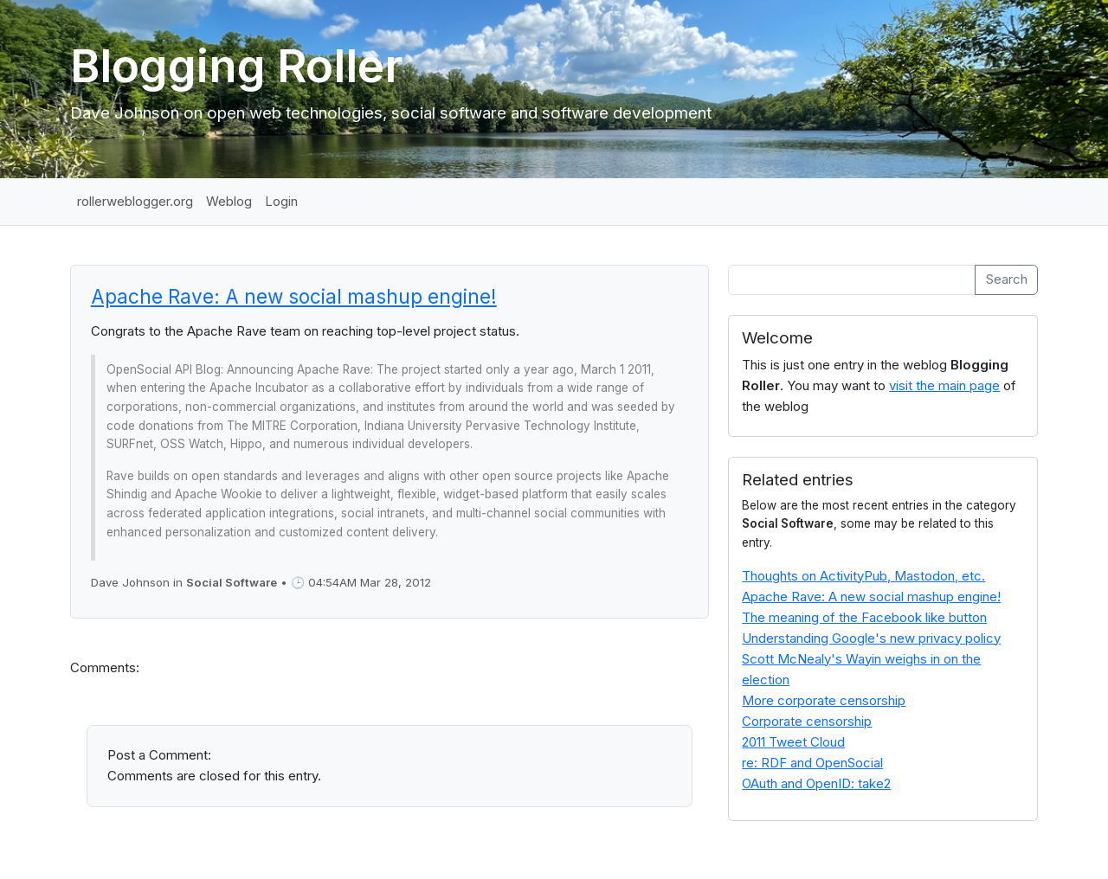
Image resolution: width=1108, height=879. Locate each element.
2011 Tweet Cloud (793, 742)
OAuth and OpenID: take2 (816, 783)
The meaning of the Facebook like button (864, 617)
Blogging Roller (236, 65)
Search (1006, 279)
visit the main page (944, 385)
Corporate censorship (807, 721)
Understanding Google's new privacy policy (871, 638)
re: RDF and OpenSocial (812, 762)
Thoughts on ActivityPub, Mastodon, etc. (863, 576)
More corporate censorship (823, 700)
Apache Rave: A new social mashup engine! (294, 296)
